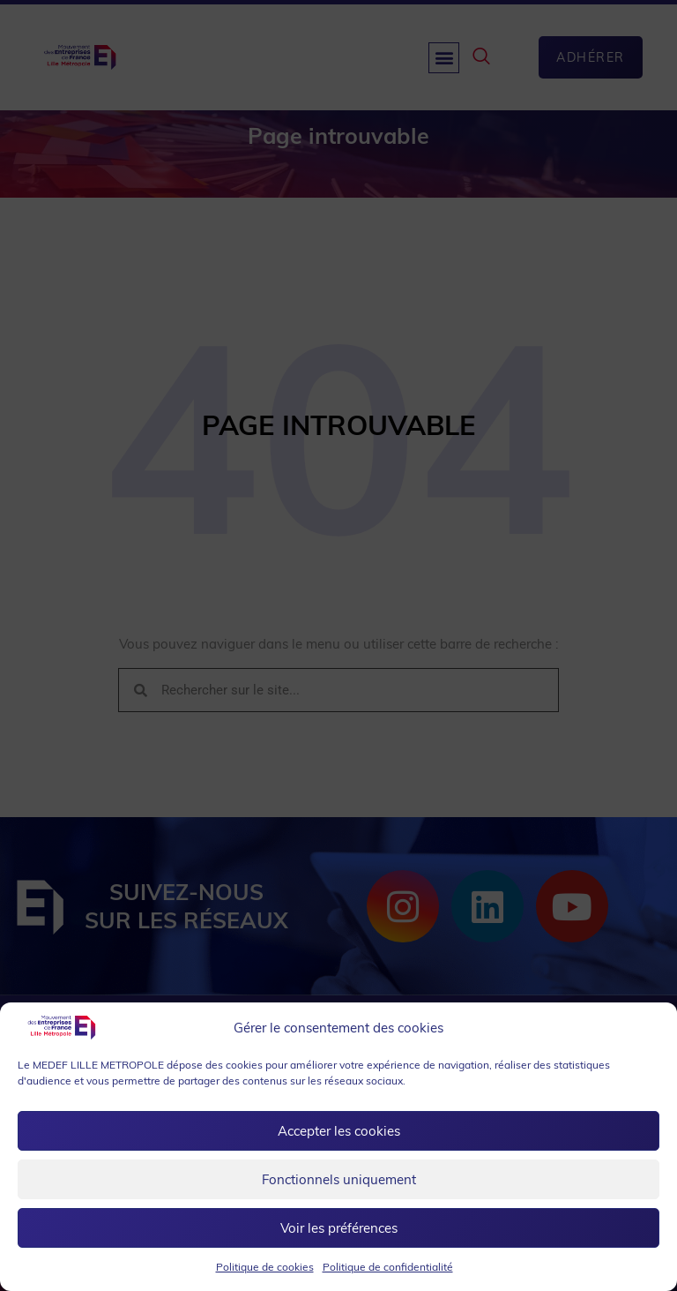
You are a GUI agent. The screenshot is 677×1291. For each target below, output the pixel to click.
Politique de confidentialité (388, 1266)
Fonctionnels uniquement (339, 1179)
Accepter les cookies (339, 1130)
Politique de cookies (265, 1266)
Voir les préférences (339, 1228)
